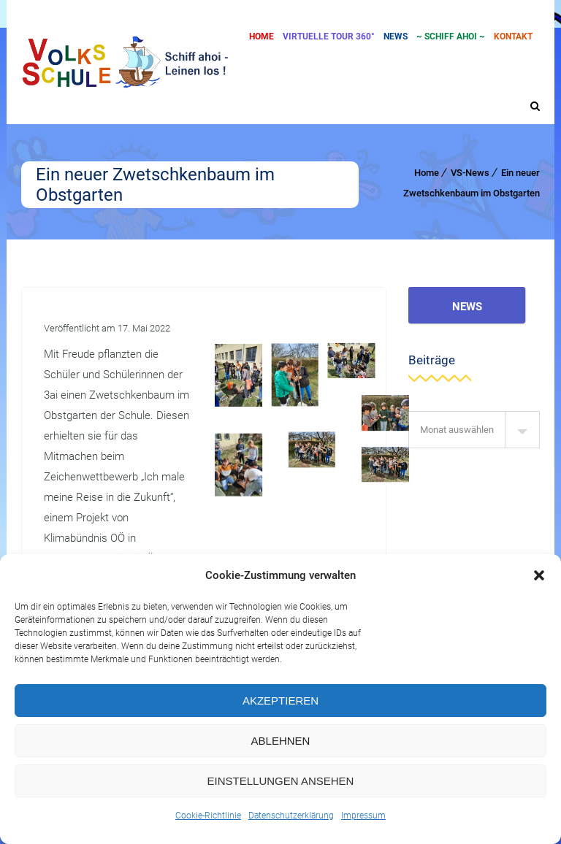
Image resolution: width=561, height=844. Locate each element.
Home (261, 36)
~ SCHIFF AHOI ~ (450, 36)
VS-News (470, 172)
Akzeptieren (280, 700)
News (395, 36)
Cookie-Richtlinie (208, 815)
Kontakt (513, 36)
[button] (539, 575)
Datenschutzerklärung (291, 815)
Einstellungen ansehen (280, 781)
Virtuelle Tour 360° (329, 36)
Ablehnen (280, 740)
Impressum (363, 815)
